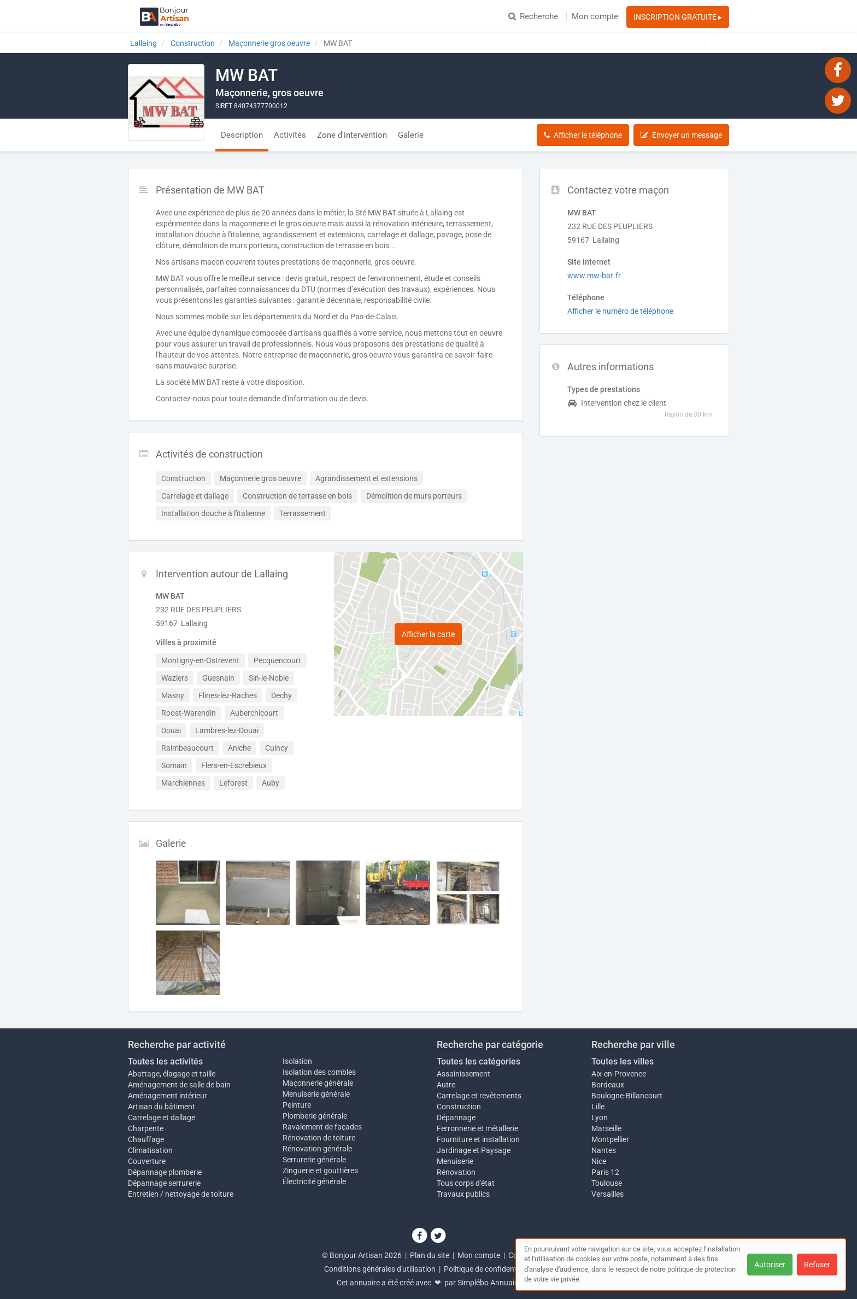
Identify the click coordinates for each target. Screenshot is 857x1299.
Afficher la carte (428, 634)
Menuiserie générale (316, 1094)
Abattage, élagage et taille (171, 1073)
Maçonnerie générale (318, 1083)
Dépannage (456, 1117)
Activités (290, 135)
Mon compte (595, 16)
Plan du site (429, 1255)
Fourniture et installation (478, 1139)
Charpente (145, 1128)
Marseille (606, 1128)
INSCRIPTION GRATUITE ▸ (677, 17)
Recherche (533, 16)
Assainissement (463, 1073)
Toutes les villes (622, 1061)
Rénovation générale (317, 1148)
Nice (598, 1161)
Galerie (411, 135)
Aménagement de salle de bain (179, 1084)
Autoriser (769, 1264)
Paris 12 (605, 1172)
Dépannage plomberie (165, 1172)
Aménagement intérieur (167, 1095)
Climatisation (150, 1150)
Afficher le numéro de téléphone (620, 311)
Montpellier (610, 1139)
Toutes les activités (165, 1061)
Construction (459, 1106)
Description (242, 135)
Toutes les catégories (478, 1061)
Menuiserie (455, 1161)
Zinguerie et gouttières (320, 1170)
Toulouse (606, 1183)
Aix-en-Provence (618, 1073)
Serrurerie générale (314, 1159)
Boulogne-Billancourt (626, 1095)
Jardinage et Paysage (473, 1150)
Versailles (607, 1194)
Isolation (297, 1061)
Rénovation (456, 1172)
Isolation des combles (319, 1072)
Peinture (297, 1105)
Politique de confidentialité (488, 1269)
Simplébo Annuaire (489, 1282)
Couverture (147, 1161)
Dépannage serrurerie (164, 1183)
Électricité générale (314, 1181)
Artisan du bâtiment (161, 1106)
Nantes (603, 1150)
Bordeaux (607, 1084)
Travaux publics (463, 1194)
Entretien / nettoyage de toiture (180, 1194)
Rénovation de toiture (319, 1137)
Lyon (599, 1117)
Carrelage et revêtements (479, 1095)
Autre (446, 1084)
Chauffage (146, 1139)
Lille (597, 1106)
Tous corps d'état (466, 1183)
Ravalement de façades (322, 1126)
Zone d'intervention (352, 135)
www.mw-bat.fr (594, 275)
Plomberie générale (315, 1115)
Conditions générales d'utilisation (380, 1269)
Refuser (817, 1264)
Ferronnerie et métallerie (477, 1128)
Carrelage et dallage (161, 1117)
